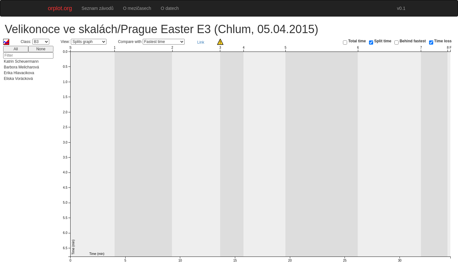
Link (200, 42)
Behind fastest (413, 41)
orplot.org (60, 8)
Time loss (443, 41)
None (40, 49)
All (16, 49)
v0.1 (401, 8)
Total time (357, 41)
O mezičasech (137, 8)
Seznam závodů (97, 8)
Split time (382, 41)
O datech (170, 8)
